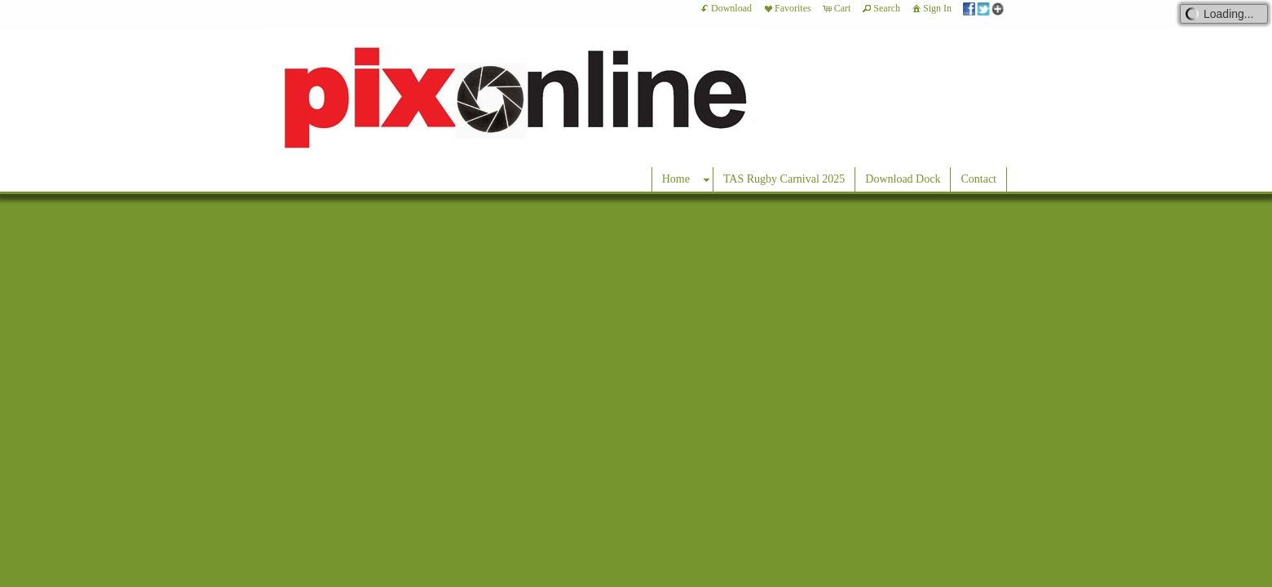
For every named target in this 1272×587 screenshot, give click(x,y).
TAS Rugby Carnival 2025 (784, 179)
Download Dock (902, 179)
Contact (978, 179)
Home (676, 179)
